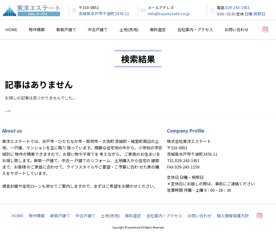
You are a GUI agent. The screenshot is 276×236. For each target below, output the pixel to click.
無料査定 (158, 29)
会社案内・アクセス (195, 29)
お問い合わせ (237, 29)
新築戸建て (66, 29)
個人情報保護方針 (233, 215)
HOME (11, 29)
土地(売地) (128, 29)
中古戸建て (98, 29)
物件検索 (37, 29)
